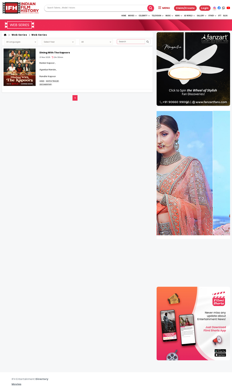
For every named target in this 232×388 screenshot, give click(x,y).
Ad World (189, 15)
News (178, 15)
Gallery (201, 15)
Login (205, 8)
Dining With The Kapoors (54, 52)
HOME (123, 16)
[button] (164, 8)
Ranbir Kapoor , (47, 63)
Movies (132, 15)
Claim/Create (185, 8)
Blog (225, 16)
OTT (219, 16)
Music (169, 15)
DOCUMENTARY (46, 84)
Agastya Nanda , (48, 69)
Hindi (42, 81)
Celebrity (144, 15)
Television (158, 15)
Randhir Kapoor (47, 76)
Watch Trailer (52, 81)
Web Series (18, 34)
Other (212, 15)
